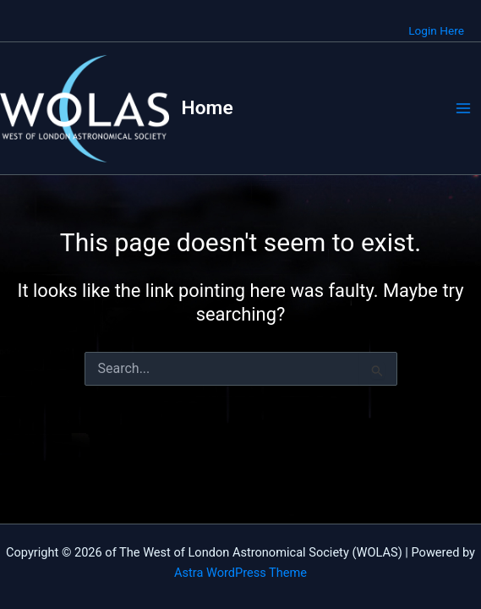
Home (207, 107)
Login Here (436, 30)
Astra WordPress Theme (240, 572)
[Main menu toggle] (463, 108)
